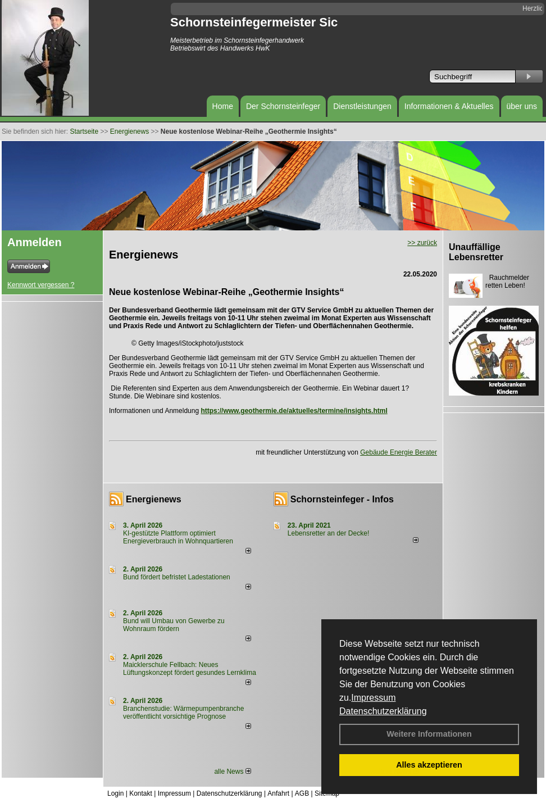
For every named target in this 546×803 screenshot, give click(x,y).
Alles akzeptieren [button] (429, 764)
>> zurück (422, 243)
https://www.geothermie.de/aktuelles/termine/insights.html (294, 411)
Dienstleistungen (362, 106)
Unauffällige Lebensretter (476, 252)
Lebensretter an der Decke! (328, 533)
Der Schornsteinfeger (283, 106)
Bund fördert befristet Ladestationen (176, 577)
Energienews (153, 499)
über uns (522, 106)
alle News (232, 771)
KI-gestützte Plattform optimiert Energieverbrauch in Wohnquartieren (178, 537)
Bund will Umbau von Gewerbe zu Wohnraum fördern (174, 625)
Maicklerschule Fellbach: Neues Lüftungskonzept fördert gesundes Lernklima (189, 669)
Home (222, 106)
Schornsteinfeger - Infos (342, 499)
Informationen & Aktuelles (449, 106)
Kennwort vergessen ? (40, 285)
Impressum (373, 697)
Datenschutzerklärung (383, 711)
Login (115, 793)
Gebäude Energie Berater (398, 452)
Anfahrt (278, 793)
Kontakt (140, 793)
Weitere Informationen (429, 733)
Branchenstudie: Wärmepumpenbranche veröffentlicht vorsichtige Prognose (183, 712)
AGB (302, 793)
